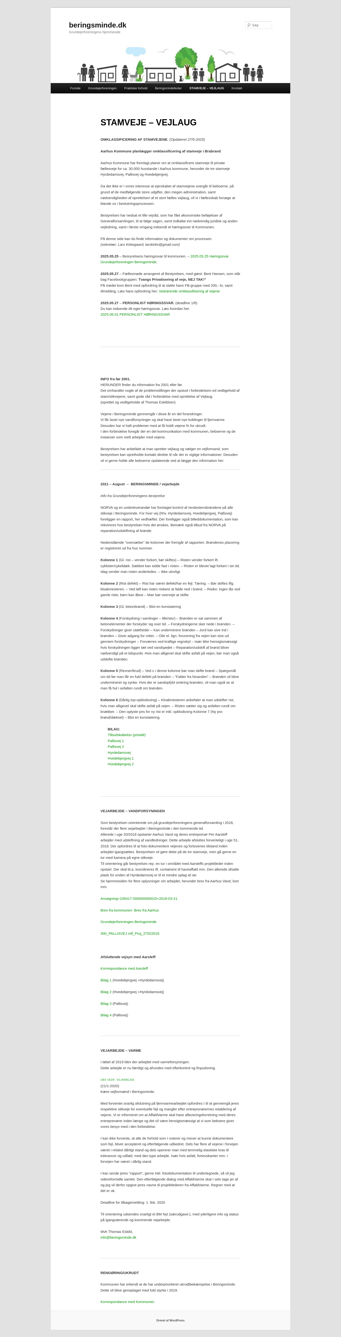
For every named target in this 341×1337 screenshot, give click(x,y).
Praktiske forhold (136, 88)
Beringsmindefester (168, 88)
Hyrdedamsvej (119, 752)
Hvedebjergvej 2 (121, 764)
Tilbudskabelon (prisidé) (127, 735)
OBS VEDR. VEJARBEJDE (118, 1080)
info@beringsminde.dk (118, 1237)
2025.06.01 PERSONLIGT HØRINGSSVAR (135, 314)
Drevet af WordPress (170, 1320)
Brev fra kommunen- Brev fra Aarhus (130, 910)
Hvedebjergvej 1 (121, 758)
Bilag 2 (106, 992)
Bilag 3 (106, 1003)
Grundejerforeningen (102, 88)
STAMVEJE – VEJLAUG (206, 88)
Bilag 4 (106, 1015)
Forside (75, 88)
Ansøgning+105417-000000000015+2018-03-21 (139, 898)
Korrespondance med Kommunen (127, 1302)
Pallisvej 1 (116, 741)
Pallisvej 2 (116, 746)
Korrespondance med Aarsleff (124, 968)
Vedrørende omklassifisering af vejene (189, 291)
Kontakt (237, 88)
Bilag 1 (106, 980)
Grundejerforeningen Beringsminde (128, 922)
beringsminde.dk (97, 25)
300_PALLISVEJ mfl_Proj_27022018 (130, 933)
